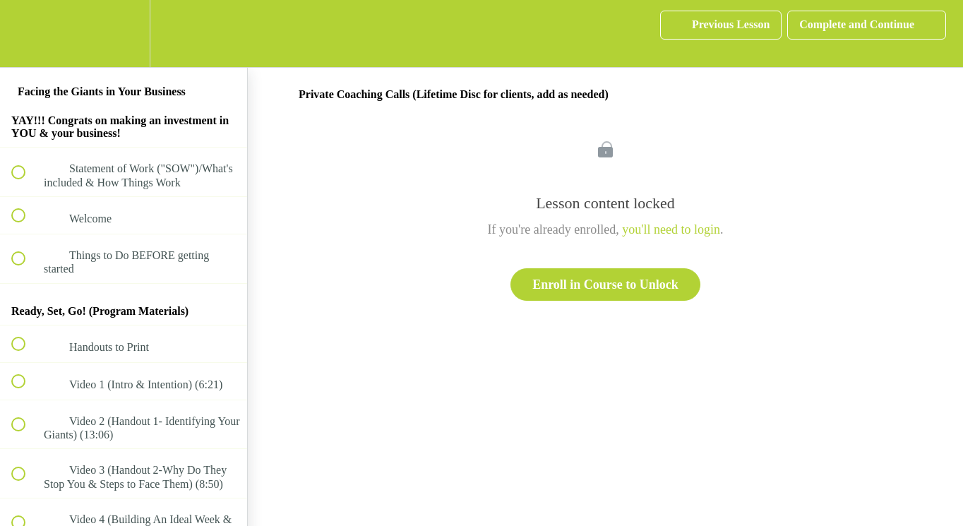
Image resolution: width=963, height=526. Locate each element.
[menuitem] (123, 33)
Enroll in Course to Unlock (605, 284)
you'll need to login (671, 229)
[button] (26, 33)
